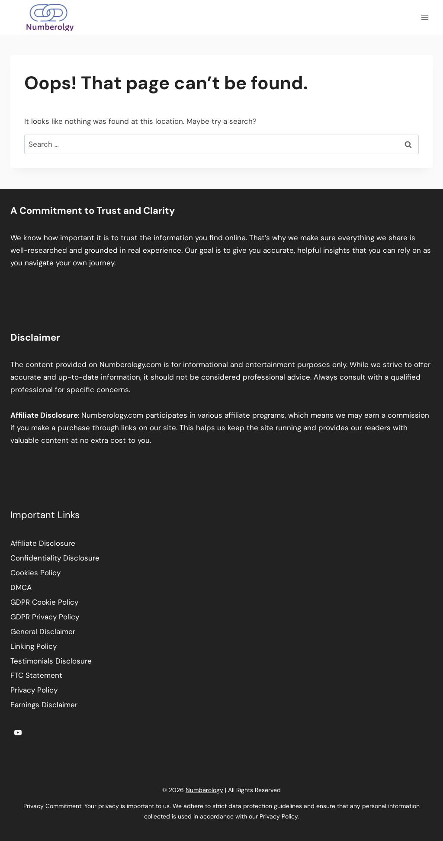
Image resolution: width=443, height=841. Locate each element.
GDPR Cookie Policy (44, 602)
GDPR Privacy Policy (44, 617)
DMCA (21, 587)
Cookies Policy (35, 572)
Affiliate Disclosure (42, 543)
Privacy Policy (34, 690)
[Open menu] (425, 17)
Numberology (204, 790)
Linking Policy (33, 646)
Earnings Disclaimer (43, 704)
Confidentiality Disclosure (55, 558)
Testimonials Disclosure (51, 661)
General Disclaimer (42, 631)
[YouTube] (17, 732)
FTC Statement (36, 675)
